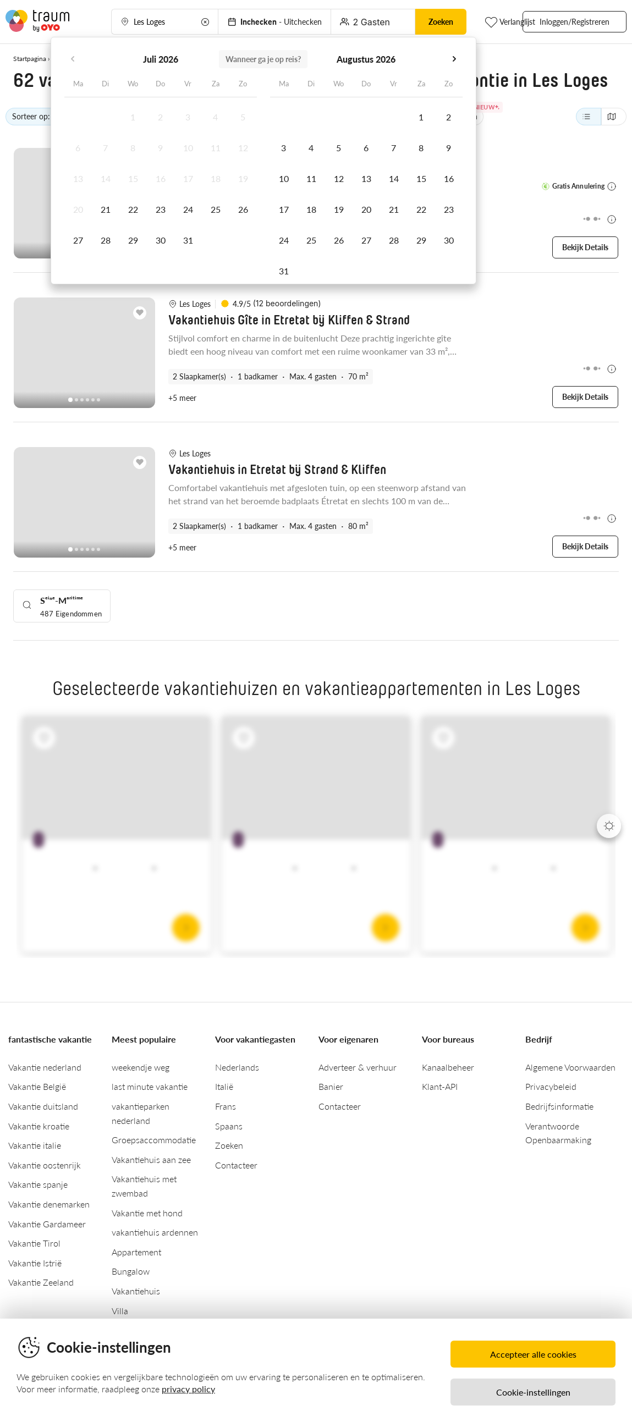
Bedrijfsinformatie (559, 1104)
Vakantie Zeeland (41, 1280)
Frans (225, 1104)
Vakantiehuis (136, 1289)
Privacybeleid (550, 1084)
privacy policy (188, 1389)
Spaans (229, 1124)
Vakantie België (37, 1084)
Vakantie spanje (38, 1182)
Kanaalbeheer (448, 1065)
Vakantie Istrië (35, 1261)
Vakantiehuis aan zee (151, 1158)
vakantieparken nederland (140, 1111)
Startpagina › (31, 58)
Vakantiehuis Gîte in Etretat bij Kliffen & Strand (289, 320)
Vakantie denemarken (49, 1202)
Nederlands (237, 1065)
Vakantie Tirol (34, 1241)
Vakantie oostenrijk (44, 1163)
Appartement (136, 1250)
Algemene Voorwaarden (570, 1065)
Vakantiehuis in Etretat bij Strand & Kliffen (277, 469)
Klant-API (440, 1084)
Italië (224, 1084)
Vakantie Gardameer (47, 1222)
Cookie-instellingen (533, 1392)
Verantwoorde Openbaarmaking (558, 1131)
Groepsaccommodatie (154, 1138)
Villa (120, 1309)
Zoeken (229, 1143)
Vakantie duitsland (43, 1104)
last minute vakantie (150, 1084)
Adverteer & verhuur (357, 1065)
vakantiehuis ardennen (155, 1230)
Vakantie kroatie (38, 1124)
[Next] (609, 824)
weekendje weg (140, 1065)
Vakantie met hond (147, 1211)
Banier (330, 1084)
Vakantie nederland (44, 1065)
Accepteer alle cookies (533, 1354)
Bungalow (131, 1269)
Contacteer (236, 1163)
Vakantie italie (34, 1143)
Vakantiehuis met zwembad (144, 1184)
